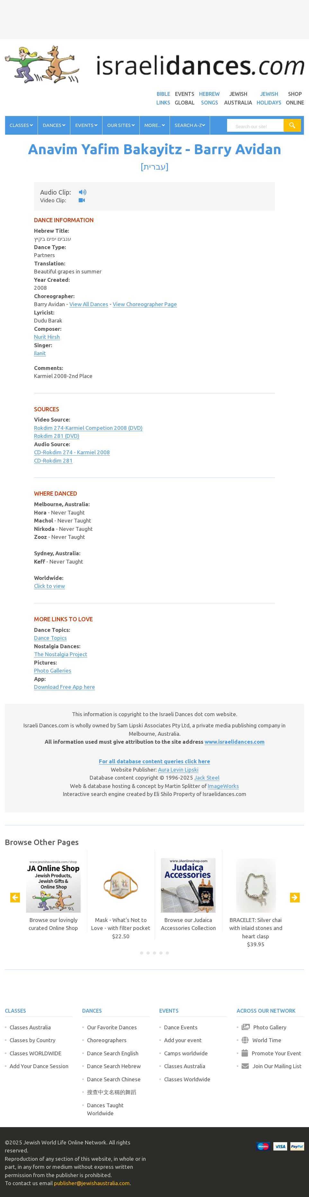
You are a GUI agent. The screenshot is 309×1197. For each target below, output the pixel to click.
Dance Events (181, 1027)
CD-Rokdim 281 (53, 460)
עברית (155, 166)
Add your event (183, 1040)
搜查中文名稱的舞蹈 (111, 1092)
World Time (261, 1040)
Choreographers (107, 1040)
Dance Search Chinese (114, 1079)
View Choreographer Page (145, 304)
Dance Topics (50, 638)
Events (86, 125)
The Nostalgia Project (60, 654)
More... (155, 125)
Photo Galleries (52, 670)
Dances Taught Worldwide (105, 1109)
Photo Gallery (264, 1027)
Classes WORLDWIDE (35, 1053)
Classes (21, 125)
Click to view (49, 586)
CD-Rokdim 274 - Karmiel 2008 (72, 452)
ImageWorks (223, 786)
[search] (258, 126)
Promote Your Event (271, 1053)
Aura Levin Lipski (178, 769)
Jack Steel (206, 777)
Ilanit (40, 353)
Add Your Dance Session (39, 1066)
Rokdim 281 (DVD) (56, 436)
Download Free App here (64, 687)
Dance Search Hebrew (114, 1066)
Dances (54, 125)
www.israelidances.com (235, 742)
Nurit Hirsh (47, 337)
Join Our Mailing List (272, 1066)
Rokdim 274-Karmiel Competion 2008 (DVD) (88, 428)
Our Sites (121, 125)
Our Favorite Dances (112, 1027)
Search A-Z (190, 125)
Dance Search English (112, 1053)
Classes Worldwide (187, 1079)
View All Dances (88, 304)
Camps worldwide (186, 1053)
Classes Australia (30, 1027)
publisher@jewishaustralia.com (92, 1183)
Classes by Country (32, 1040)
